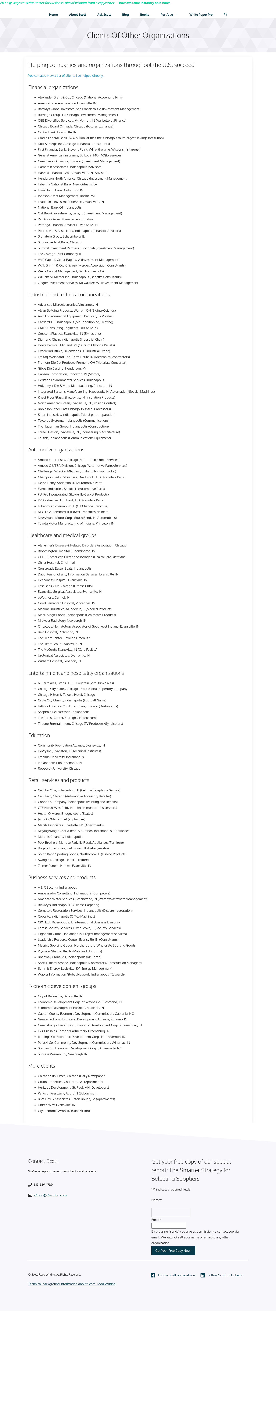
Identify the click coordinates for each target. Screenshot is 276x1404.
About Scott (77, 14)
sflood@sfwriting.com (50, 1195)
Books (144, 14)
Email (156, 1219)
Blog (125, 14)
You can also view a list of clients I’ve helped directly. (65, 75)
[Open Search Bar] (225, 14)
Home (53, 14)
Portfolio (172, 14)
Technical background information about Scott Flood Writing (72, 1283)
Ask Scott (104, 14)
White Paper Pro (201, 14)
